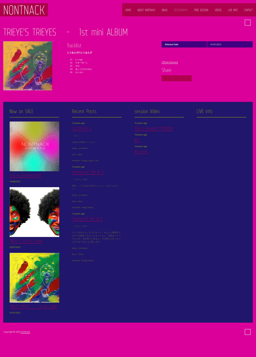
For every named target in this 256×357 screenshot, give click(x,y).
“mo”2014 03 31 (81, 128)
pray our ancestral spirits (25, 175)
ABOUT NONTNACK (146, 10)
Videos (218, 10)
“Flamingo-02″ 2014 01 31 (88, 171)
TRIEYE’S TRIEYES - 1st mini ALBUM (33, 306)
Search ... (248, 23)
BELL (137, 139)
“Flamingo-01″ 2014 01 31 (87, 218)
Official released (170, 62)
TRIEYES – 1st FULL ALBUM (26, 240)
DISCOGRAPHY (181, 10)
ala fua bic (141, 151)
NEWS (165, 10)
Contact (248, 10)
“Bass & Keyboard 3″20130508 (153, 128)
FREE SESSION (201, 10)
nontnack (24, 9)
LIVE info (233, 10)
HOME (128, 10)
